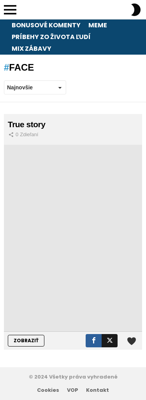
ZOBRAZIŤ (26, 340)
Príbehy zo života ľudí (51, 36)
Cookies (48, 390)
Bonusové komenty (46, 25)
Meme (97, 25)
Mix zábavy (31, 48)
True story (26, 124)
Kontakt (97, 390)
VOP (72, 390)
